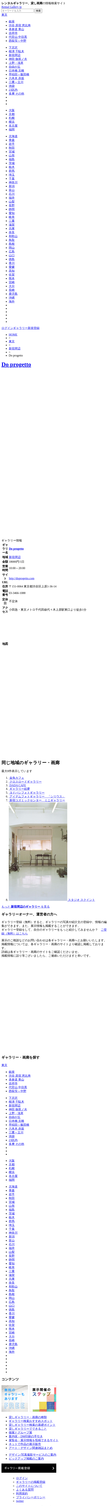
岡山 (12, 247)
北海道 (13, 136)
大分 (12, 286)
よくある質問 (25, 1489)
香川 (12, 263)
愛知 (12, 213)
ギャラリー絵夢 (20, 788)
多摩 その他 (16, 93)
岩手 (12, 143)
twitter (20, 1501)
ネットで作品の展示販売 (25, 1444)
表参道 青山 (16, 29)
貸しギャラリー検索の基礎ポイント (32, 1424)
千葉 (12, 178)
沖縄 (12, 297)
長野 (12, 205)
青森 (12, 140)
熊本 (12, 278)
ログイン (7, 328)
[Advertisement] (40, 412)
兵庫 (12, 228)
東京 (4, 14)
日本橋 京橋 (16, 70)
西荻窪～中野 (17, 40)
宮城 (12, 151)
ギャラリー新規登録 (26, 328)
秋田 (12, 147)
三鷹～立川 (16, 82)
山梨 (12, 201)
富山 (12, 190)
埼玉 (12, 174)
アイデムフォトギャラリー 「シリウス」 (37, 796)
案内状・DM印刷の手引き (26, 1436)
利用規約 (22, 1493)
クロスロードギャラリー (26, 781)
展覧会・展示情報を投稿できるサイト (33, 1440)
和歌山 (13, 236)
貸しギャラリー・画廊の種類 (28, 1417)
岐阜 (12, 216)
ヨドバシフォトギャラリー (27, 792)
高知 (12, 270)
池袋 (12, 85)
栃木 (12, 167)
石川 (12, 193)
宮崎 (12, 282)
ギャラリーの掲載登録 (30, 1481)
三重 (12, 220)
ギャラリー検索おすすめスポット (31, 1421)
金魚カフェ (17, 777)
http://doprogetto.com (21, 578)
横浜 (12, 121)
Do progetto (16, 364)
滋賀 (12, 224)
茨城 (12, 163)
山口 (12, 255)
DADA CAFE (18, 785)
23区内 (13, 89)
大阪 (12, 110)
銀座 (12, 21)
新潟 (12, 186)
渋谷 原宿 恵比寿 (20, 25)
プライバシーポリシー (30, 1497)
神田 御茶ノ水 (18, 59)
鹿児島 (13, 293)
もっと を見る (25, 906)
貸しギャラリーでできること (28, 1428)
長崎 (12, 290)
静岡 (12, 209)
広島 (12, 251)
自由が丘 (14, 66)
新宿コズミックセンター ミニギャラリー (37, 800)
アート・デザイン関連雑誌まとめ (31, 1447)
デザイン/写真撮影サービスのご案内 (32, 1454)
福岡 (12, 129)
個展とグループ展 (20, 1432)
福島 (12, 159)
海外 (12, 301)
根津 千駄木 (16, 51)
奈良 (12, 232)
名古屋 (13, 125)
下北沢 (13, 47)
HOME (13, 334)
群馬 (12, 170)
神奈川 (13, 182)
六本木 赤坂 (16, 78)
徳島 (12, 259)
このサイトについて (29, 1485)
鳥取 (12, 240)
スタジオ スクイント (81, 899)
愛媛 (12, 266)
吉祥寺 (13, 33)
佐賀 (12, 274)
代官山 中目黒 (18, 36)
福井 (12, 197)
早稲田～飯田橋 (19, 74)
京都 (12, 114)
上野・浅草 (16, 62)
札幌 (12, 117)
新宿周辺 (14, 55)
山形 (12, 155)
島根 (12, 243)
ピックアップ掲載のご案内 (26, 1458)
